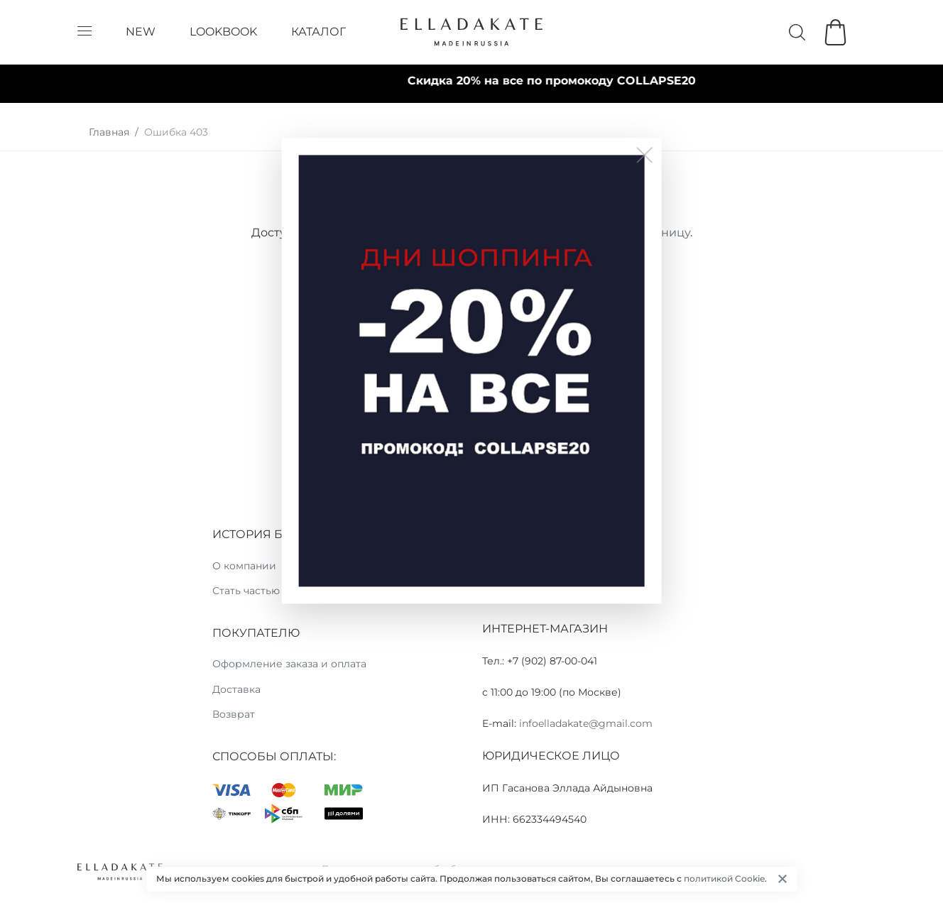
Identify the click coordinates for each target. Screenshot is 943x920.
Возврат (233, 714)
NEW (141, 31)
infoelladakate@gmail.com (586, 723)
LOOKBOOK (223, 31)
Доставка (236, 689)
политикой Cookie (724, 878)
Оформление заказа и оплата (289, 663)
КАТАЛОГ (318, 31)
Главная (109, 132)
